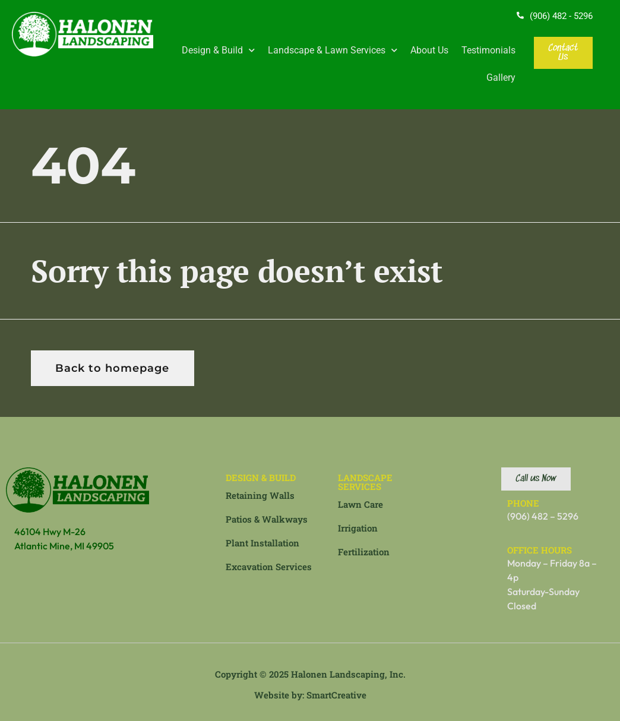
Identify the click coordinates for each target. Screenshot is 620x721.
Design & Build (218, 50)
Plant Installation (262, 543)
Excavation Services (269, 567)
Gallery (500, 77)
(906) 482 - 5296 (561, 16)
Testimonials (488, 50)
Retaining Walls (260, 495)
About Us (429, 50)
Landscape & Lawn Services (332, 50)
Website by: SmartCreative (310, 695)
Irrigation (358, 528)
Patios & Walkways (267, 519)
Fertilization (364, 552)
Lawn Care (360, 504)
